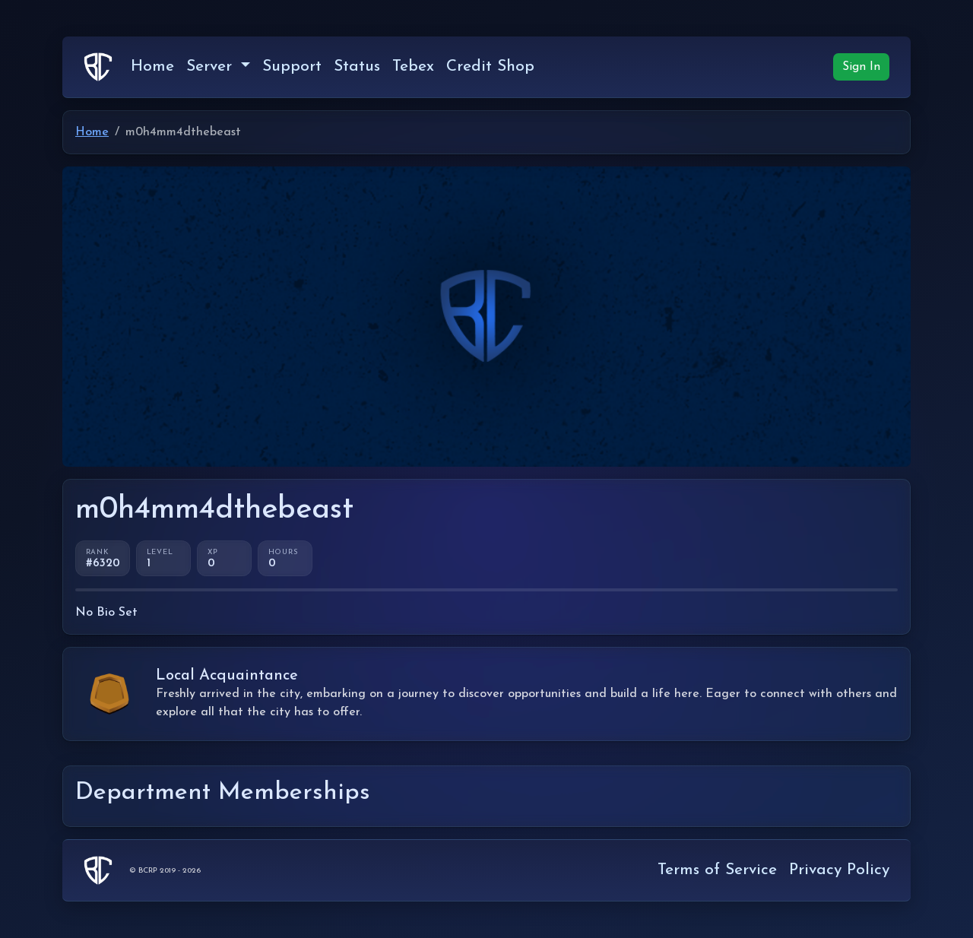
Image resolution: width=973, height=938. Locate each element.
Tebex (413, 66)
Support (292, 66)
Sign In (861, 67)
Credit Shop (490, 66)
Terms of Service (717, 870)
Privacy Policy (839, 870)
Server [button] (211, 66)
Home (152, 66)
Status (357, 66)
